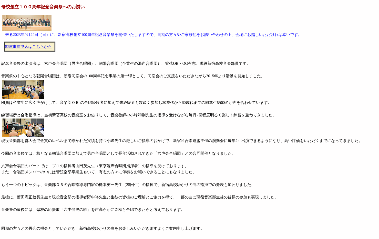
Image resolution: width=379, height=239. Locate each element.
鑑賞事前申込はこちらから (28, 46)
